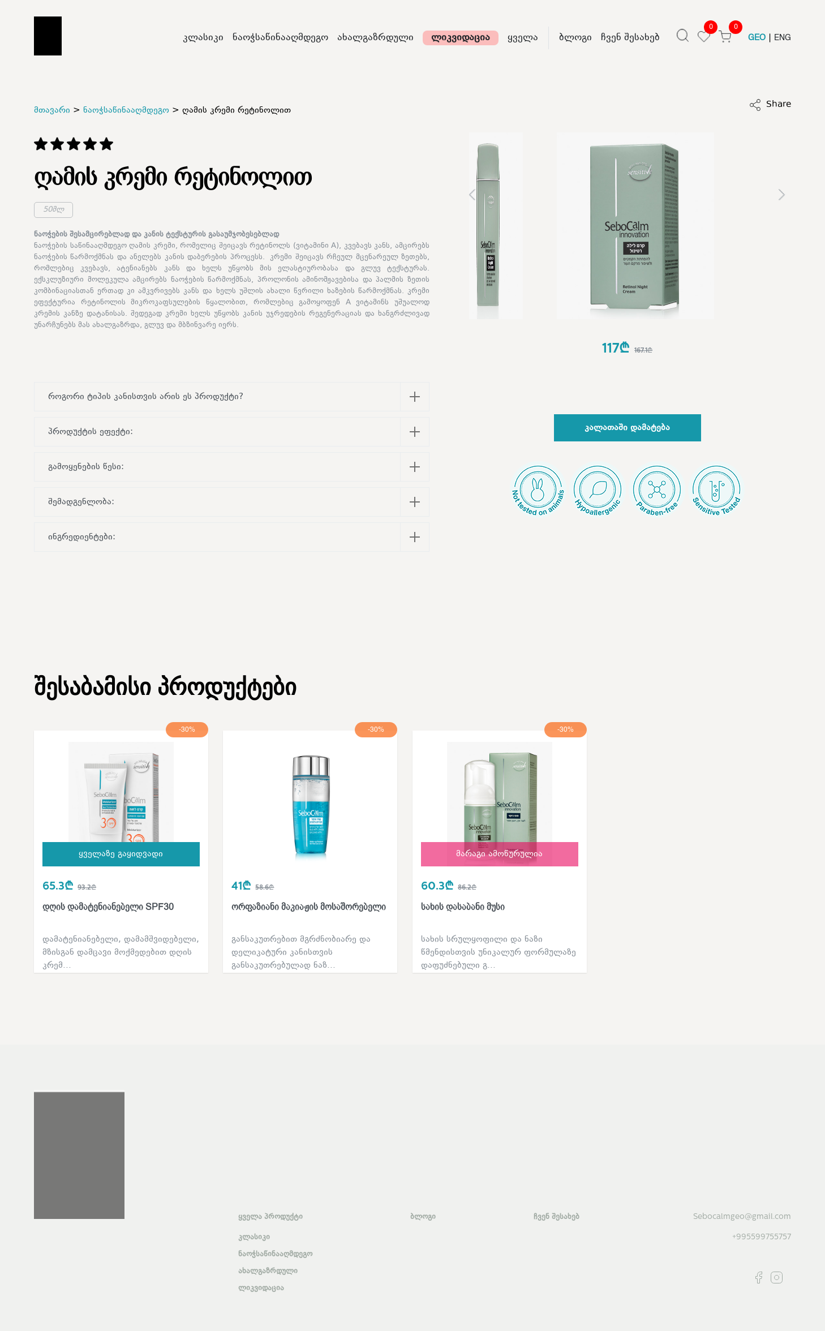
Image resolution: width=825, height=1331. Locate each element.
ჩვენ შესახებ (630, 38)
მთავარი (52, 110)
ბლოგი (575, 38)
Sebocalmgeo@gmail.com (742, 1217)
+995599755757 (761, 1237)
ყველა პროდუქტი (270, 1217)
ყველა (523, 38)
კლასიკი (203, 38)
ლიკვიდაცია (460, 38)
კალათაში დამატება (627, 428)
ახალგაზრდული (375, 38)
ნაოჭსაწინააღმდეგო (280, 38)
